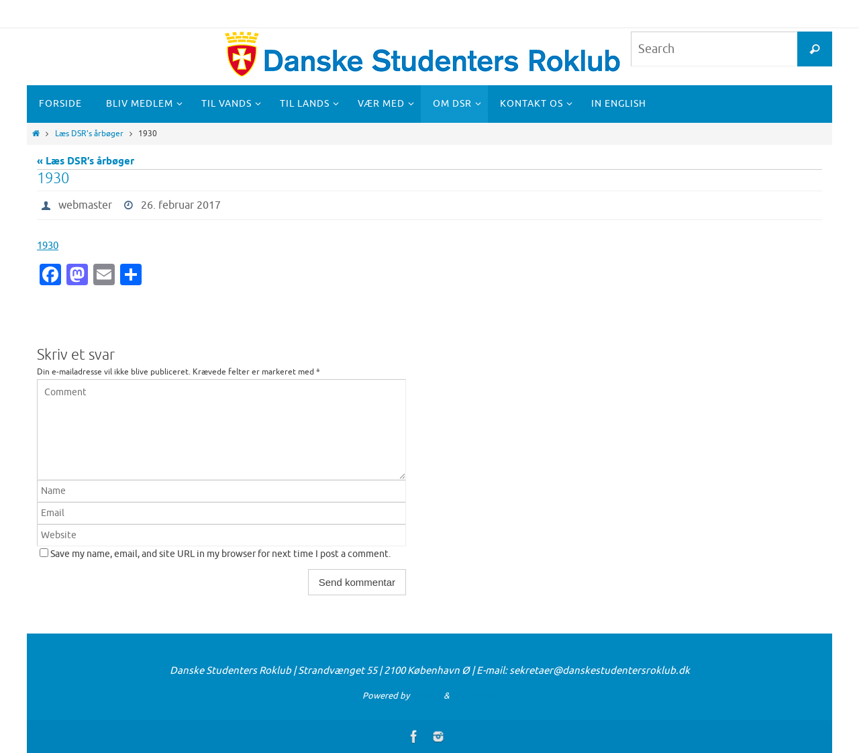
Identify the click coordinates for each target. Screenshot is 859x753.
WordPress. (474, 695)
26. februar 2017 (181, 205)
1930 (47, 246)
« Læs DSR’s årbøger (85, 161)
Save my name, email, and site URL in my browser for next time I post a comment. (220, 554)
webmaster (85, 205)
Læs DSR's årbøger (89, 133)
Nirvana (426, 695)
